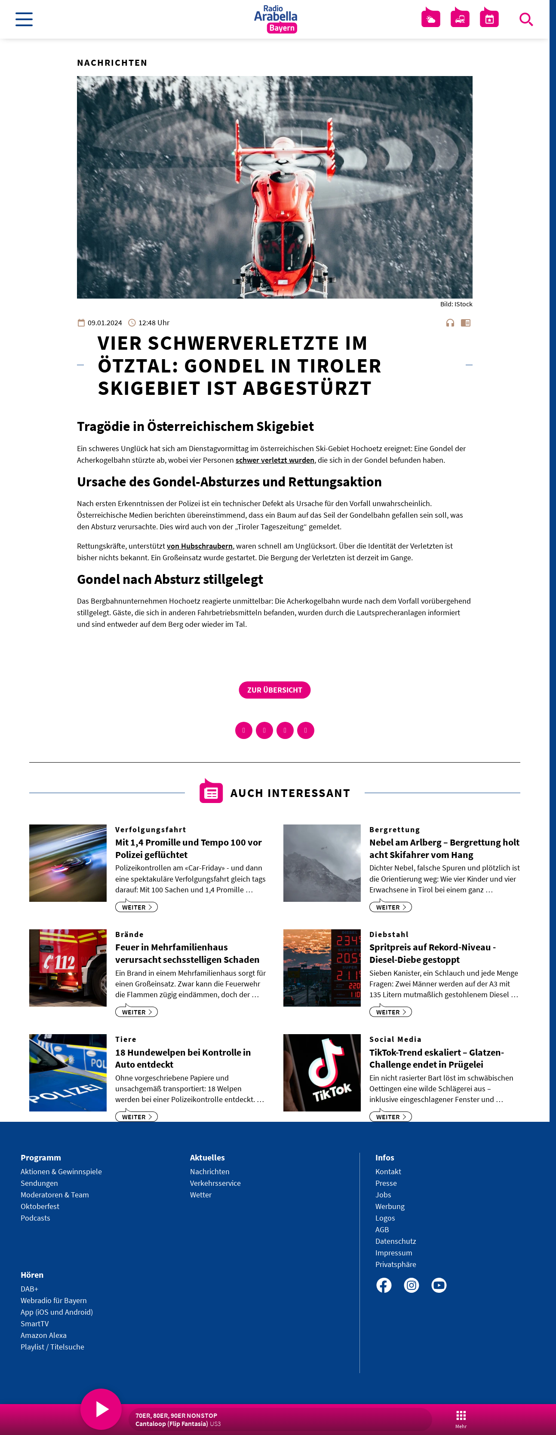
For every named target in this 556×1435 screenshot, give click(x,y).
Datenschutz (395, 1241)
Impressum (393, 1253)
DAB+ (29, 1289)
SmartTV (35, 1323)
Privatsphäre (395, 1264)
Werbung (390, 1206)
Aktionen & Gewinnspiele (61, 1171)
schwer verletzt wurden (275, 460)
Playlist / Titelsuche (52, 1347)
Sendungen (39, 1183)
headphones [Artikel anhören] (450, 323)
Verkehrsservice (215, 1183)
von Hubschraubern (200, 546)
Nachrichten (210, 1171)
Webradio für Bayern (54, 1300)
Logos (385, 1218)
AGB (382, 1229)
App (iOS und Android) (57, 1312)
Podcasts (35, 1218)
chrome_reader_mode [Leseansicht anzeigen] (466, 323)
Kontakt (388, 1171)
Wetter (201, 1195)
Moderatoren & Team (55, 1195)
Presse (386, 1183)
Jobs (383, 1195)
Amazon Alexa (44, 1335)
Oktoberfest (40, 1206)
